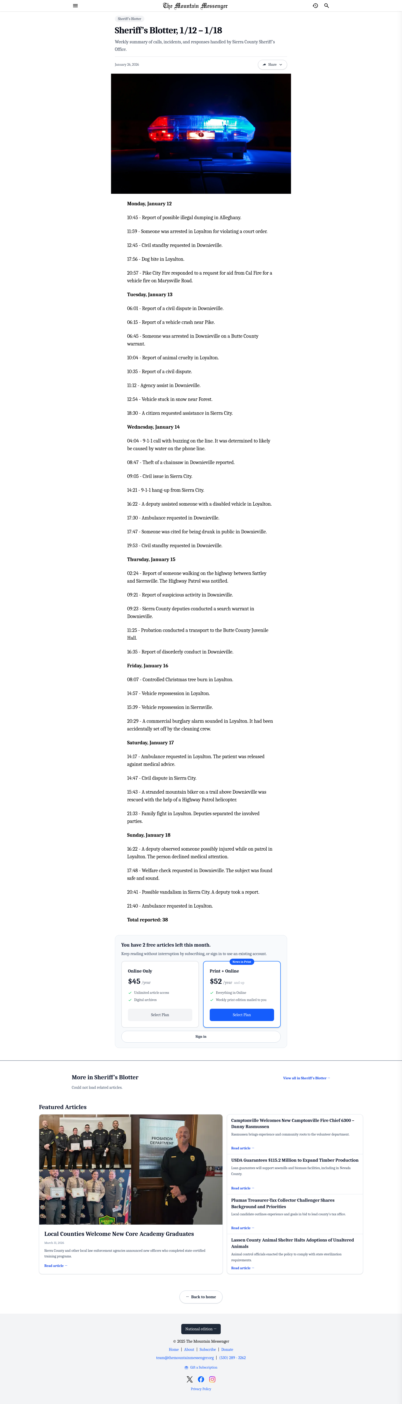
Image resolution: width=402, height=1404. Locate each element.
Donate (227, 1349)
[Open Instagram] (212, 1379)
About (189, 1349)
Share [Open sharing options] (272, 64)
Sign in (201, 1036)
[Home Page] (195, 6)
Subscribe (208, 1349)
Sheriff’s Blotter (129, 19)
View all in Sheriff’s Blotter (306, 1078)
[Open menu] (75, 5)
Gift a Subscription (201, 1367)
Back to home (201, 1297)
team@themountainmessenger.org (185, 1357)
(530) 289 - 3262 (232, 1357)
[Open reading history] (315, 5)
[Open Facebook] (201, 1379)
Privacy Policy (201, 1389)
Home (174, 1349)
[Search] (326, 5)
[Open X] (190, 1379)
